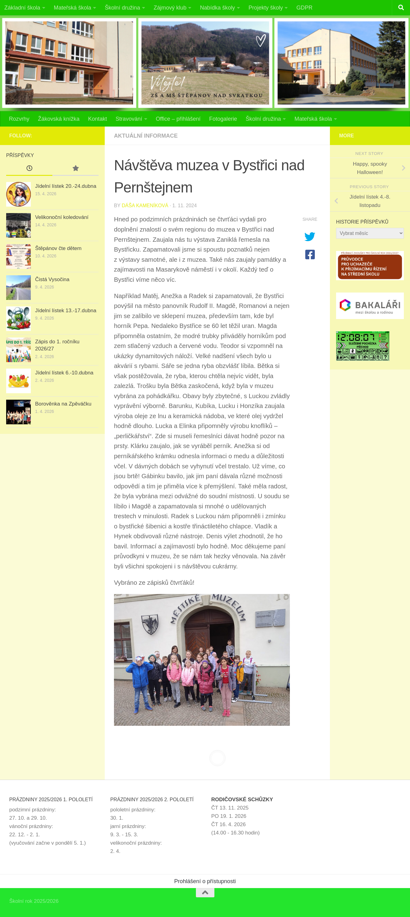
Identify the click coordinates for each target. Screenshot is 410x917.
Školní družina (122, 8)
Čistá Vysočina (52, 279)
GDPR (304, 8)
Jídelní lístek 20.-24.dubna (65, 186)
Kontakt (97, 119)
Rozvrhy (19, 119)
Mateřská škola (72, 8)
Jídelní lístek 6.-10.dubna (64, 373)
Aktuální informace (146, 136)
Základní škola (22, 8)
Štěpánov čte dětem (58, 248)
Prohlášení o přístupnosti (205, 881)
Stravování (129, 119)
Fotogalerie (223, 119)
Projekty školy (266, 8)
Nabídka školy (217, 8)
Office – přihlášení (178, 119)
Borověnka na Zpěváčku (63, 404)
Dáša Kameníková (145, 205)
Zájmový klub (170, 8)
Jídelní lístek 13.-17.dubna (65, 310)
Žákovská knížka (58, 119)
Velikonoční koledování (61, 217)
